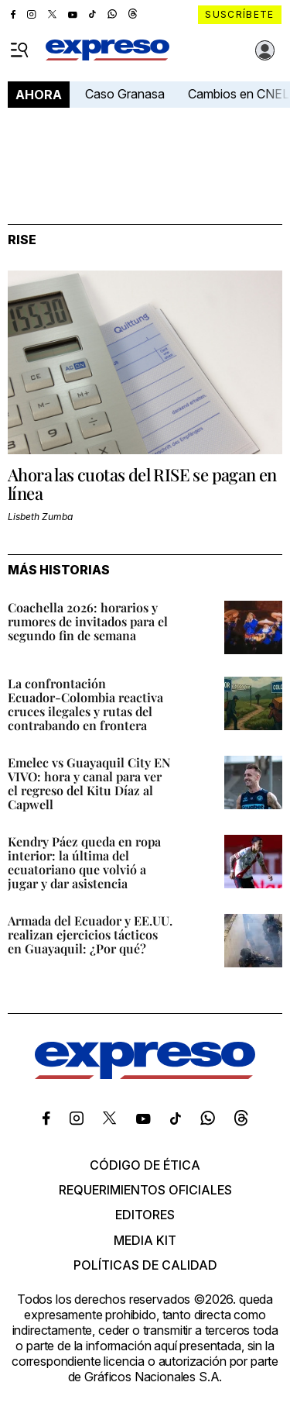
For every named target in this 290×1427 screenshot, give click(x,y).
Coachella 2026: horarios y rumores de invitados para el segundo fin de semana (88, 621)
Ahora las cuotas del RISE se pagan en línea (142, 484)
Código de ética (145, 1165)
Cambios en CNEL (238, 94)
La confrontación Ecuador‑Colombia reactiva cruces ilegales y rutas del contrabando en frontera (85, 704)
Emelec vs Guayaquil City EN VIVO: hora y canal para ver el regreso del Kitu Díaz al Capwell (89, 783)
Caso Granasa (125, 94)
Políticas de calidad (145, 1265)
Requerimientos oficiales (145, 1190)
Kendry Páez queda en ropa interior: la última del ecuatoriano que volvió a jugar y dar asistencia (84, 862)
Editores (145, 1215)
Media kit (145, 1240)
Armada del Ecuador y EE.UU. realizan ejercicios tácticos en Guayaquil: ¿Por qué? (90, 934)
